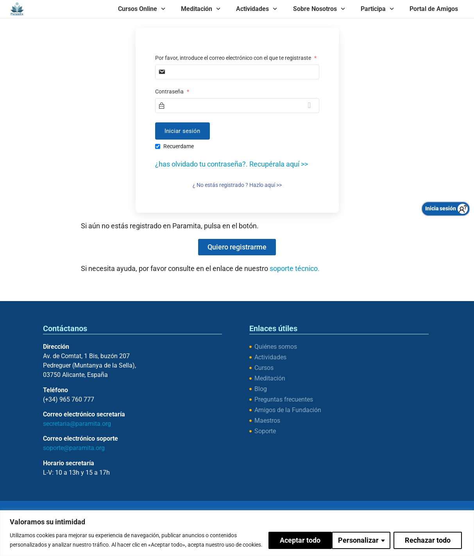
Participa (377, 9)
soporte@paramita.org (74, 448)
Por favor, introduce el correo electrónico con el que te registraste (236, 58)
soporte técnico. (295, 268)
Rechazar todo (363, 535)
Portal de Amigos (434, 9)
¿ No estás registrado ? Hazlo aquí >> (237, 185)
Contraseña (172, 91)
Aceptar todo (432, 535)
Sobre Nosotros (319, 9)
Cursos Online (141, 9)
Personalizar (294, 535)
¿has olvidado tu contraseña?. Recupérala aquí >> (231, 164)
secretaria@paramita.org (77, 423)
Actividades (256, 9)
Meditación (200, 9)
